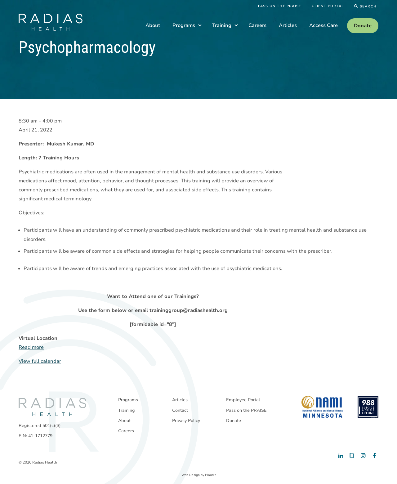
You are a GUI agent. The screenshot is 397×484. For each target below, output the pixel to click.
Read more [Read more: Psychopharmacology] (31, 347)
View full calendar (40, 361)
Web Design (190, 475)
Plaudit (210, 475)
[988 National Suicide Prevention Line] (368, 407)
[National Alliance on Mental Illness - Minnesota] (322, 407)
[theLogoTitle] (51, 22)
